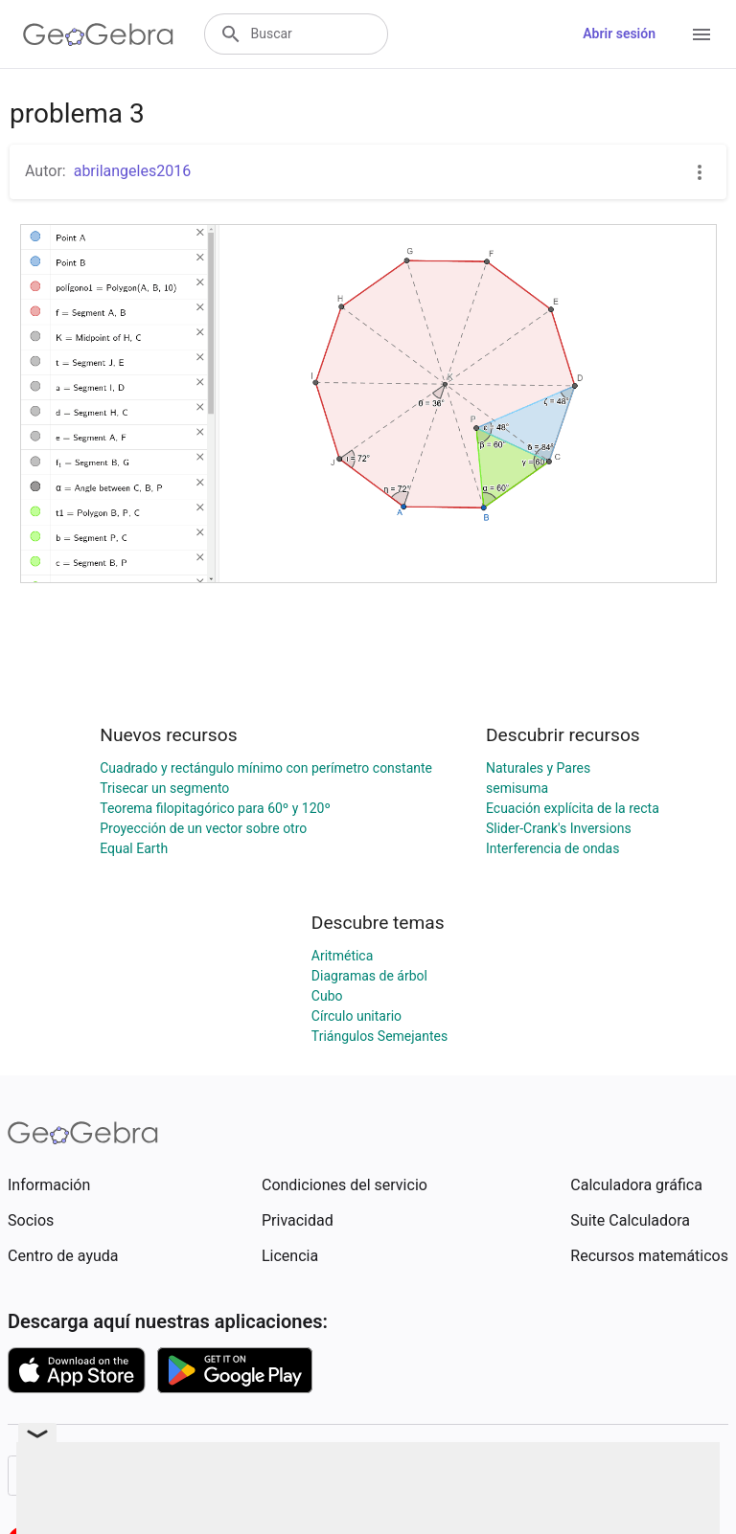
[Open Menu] (701, 34)
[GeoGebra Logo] (98, 34)
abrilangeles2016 (133, 171)
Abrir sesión (619, 33)
